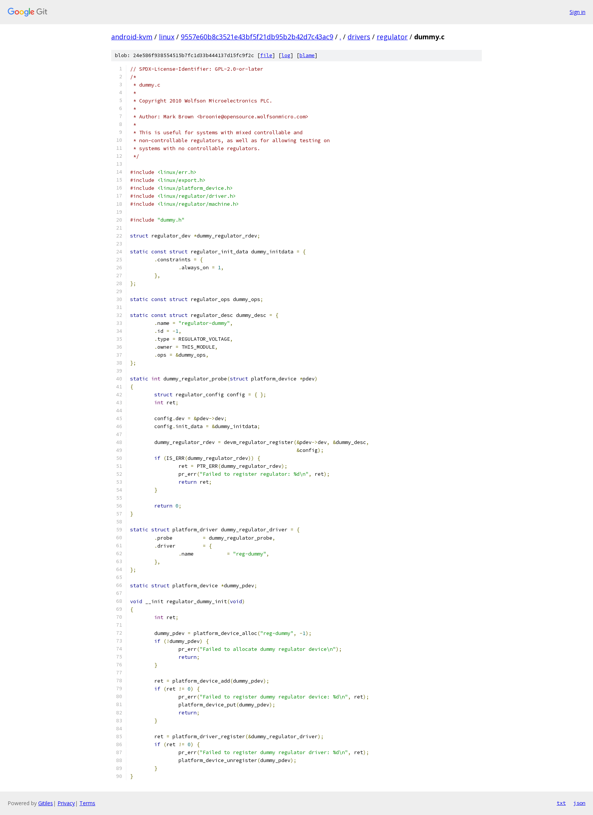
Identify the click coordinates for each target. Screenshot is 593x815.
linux (166, 36)
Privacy (66, 803)
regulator (392, 36)
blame (307, 55)
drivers (359, 36)
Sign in (577, 12)
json (579, 802)
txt (561, 802)
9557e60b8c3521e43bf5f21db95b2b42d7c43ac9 (257, 36)
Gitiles (45, 803)
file (266, 55)
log (285, 55)
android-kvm (131, 36)
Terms (87, 803)
